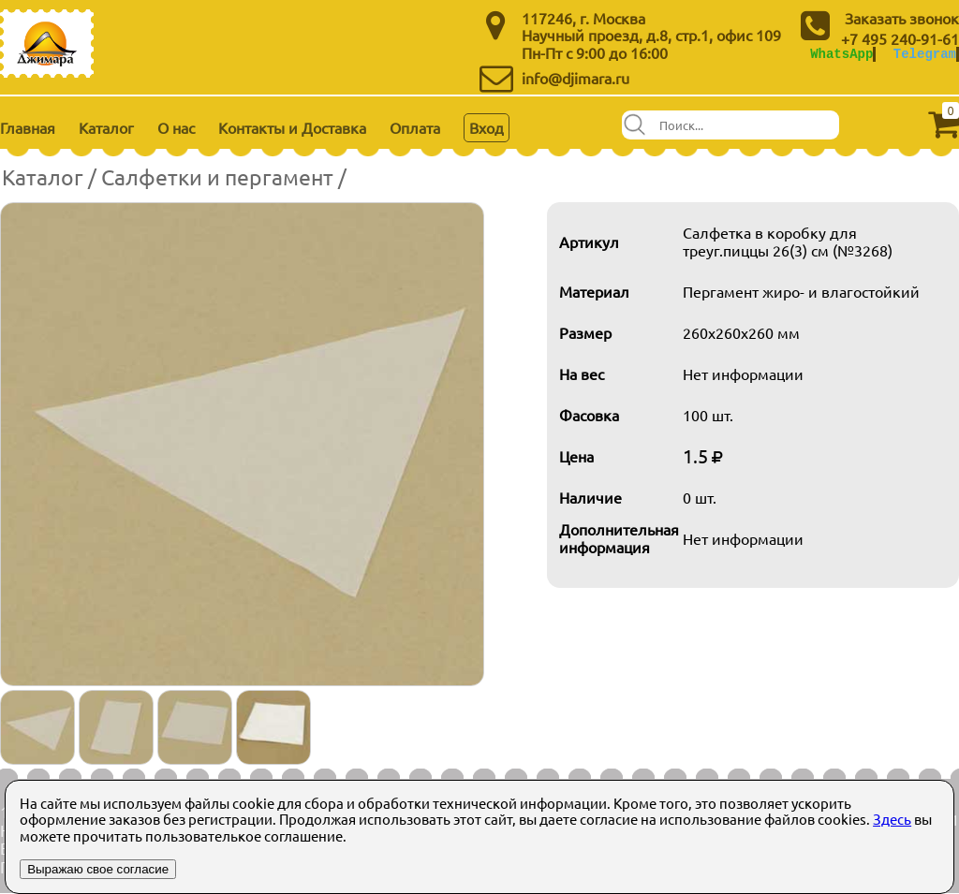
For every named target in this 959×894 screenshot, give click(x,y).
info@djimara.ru (575, 77)
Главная (27, 127)
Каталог (106, 127)
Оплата (415, 127)
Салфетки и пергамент (217, 176)
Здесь (892, 819)
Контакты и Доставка (292, 127)
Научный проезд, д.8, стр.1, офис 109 (651, 34)
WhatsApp (841, 54)
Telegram (924, 54)
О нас (176, 127)
